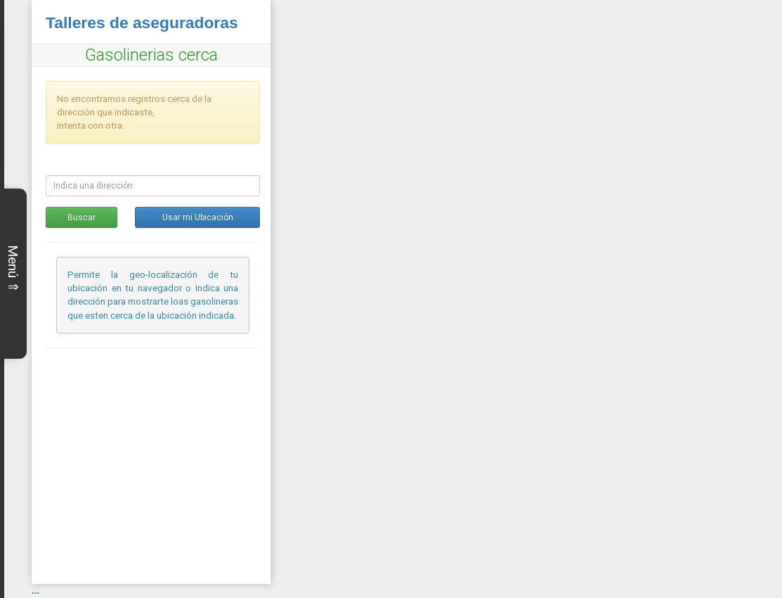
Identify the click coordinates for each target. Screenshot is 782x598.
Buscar (81, 217)
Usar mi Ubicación (197, 217)
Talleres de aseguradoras (142, 22)
